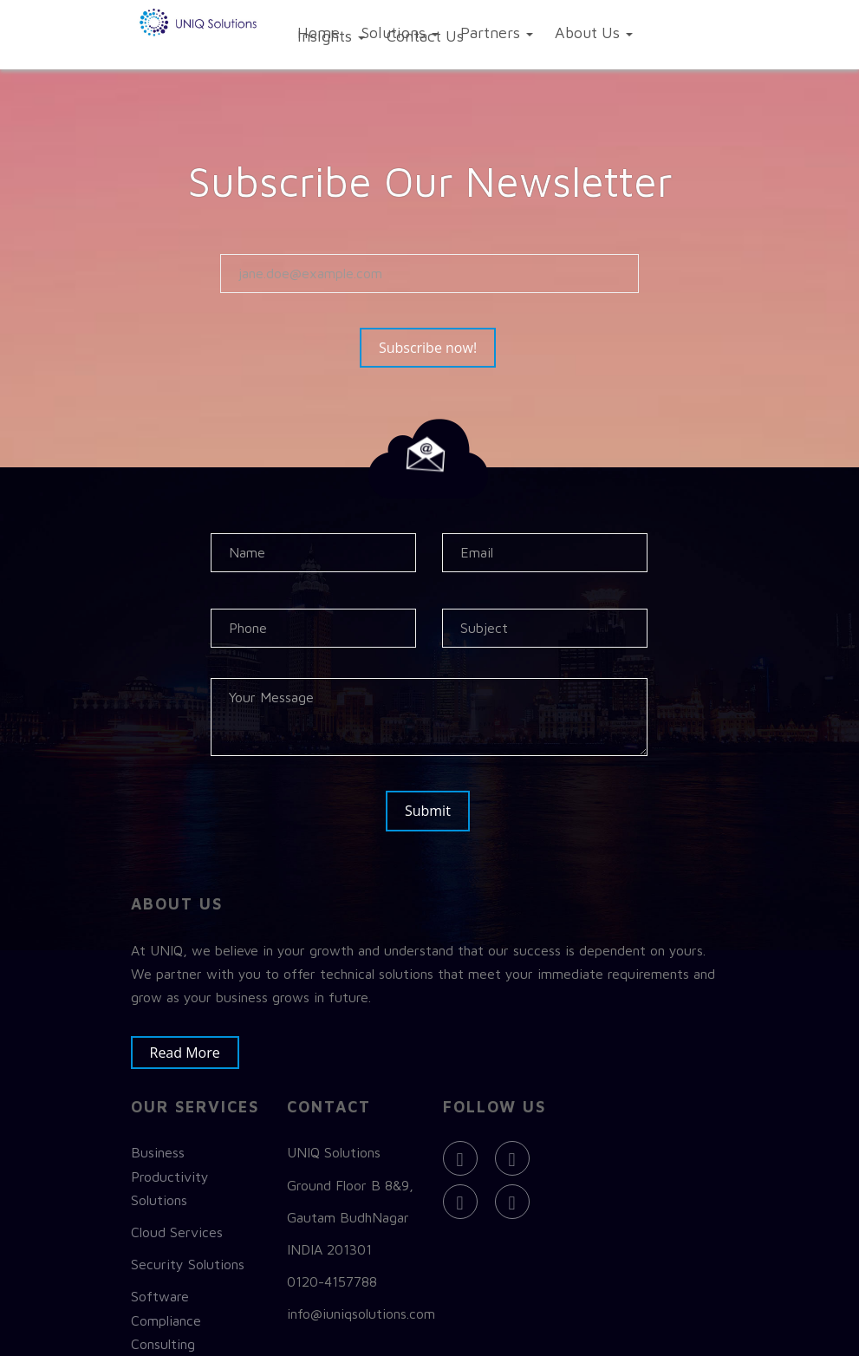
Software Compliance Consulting (166, 1312)
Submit (429, 810)
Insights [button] (331, 36)
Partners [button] (496, 32)
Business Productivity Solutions (170, 1168)
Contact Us (425, 36)
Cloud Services (177, 1224)
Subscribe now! (436, 349)
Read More (194, 1043)
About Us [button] (594, 32)
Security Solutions (187, 1256)
